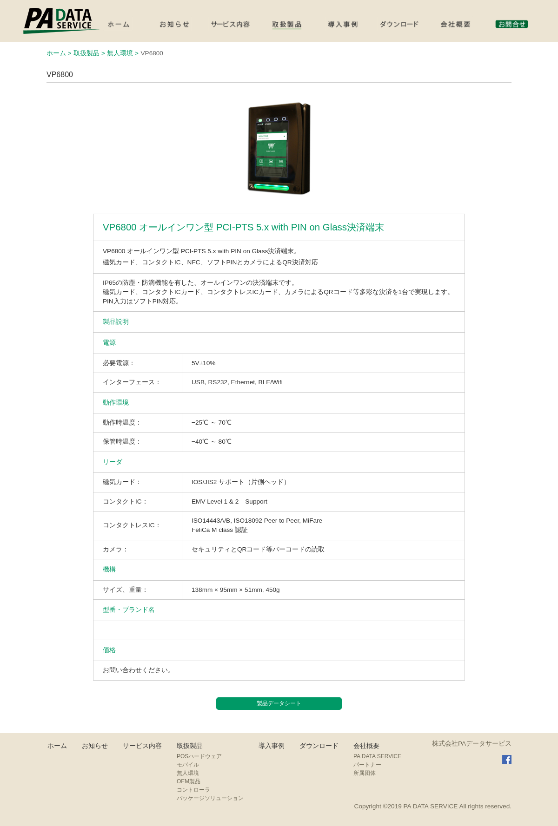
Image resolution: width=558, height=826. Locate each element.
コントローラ (193, 790)
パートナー (367, 764)
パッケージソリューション (210, 798)
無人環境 (188, 773)
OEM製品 (188, 781)
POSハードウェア (199, 756)
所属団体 (364, 773)
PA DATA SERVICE (377, 756)
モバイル (188, 764)
